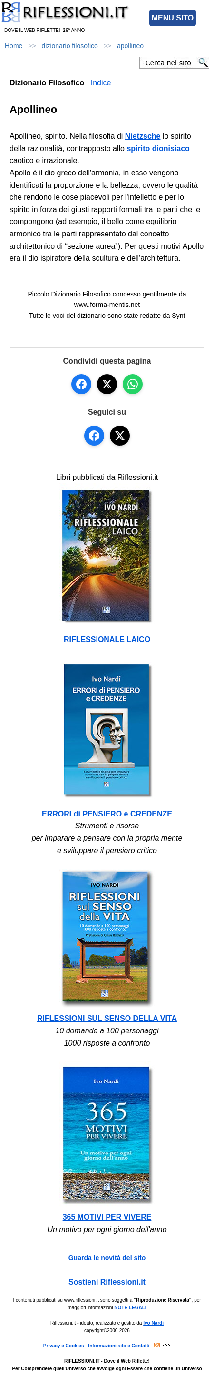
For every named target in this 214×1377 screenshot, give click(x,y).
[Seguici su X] (120, 436)
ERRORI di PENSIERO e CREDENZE (107, 814)
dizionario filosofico (70, 46)
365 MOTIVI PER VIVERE (107, 1217)
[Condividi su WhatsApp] (133, 384)
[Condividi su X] (107, 384)
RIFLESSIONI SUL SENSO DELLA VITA (107, 1018)
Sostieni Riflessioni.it (107, 1282)
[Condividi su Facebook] (81, 384)
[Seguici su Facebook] (94, 436)
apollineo (130, 46)
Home (13, 46)
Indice (101, 83)
